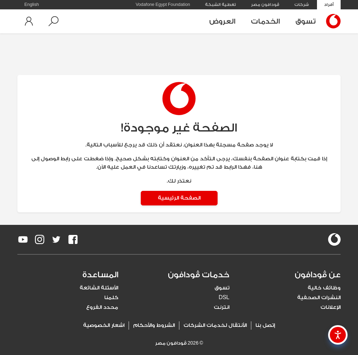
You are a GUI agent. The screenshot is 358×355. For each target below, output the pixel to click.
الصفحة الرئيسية (179, 198)
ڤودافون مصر (265, 4)
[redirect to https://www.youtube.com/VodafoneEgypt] (23, 239)
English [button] (31, 4)
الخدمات (265, 21)
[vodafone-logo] (334, 239)
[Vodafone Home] (332, 21)
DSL (224, 298)
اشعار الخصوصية (103, 325)
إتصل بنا (265, 325)
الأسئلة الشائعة (99, 288)
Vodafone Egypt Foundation (163, 4)
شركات (301, 4)
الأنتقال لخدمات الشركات (215, 325)
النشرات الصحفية (319, 298)
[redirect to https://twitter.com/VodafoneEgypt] (56, 239)
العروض (222, 21)
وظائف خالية (324, 288)
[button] (53, 21)
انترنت (221, 307)
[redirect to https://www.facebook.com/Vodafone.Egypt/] (73, 239)
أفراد (329, 4)
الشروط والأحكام (154, 325)
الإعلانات (330, 307)
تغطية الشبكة (220, 4)
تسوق (305, 21)
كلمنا (111, 298)
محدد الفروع (102, 307)
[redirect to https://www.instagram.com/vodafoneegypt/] (39, 239)
